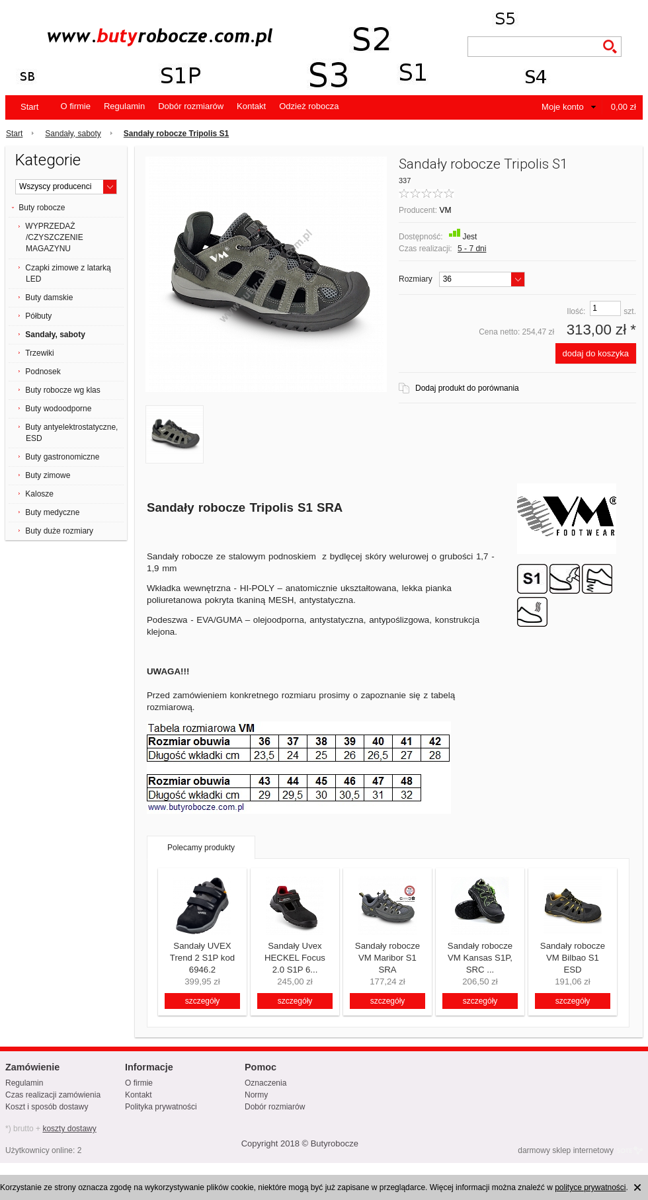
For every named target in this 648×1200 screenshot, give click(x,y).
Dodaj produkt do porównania (467, 388)
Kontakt (251, 106)
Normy (256, 1095)
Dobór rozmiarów (190, 106)
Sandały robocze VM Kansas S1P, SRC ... (480, 958)
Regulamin (124, 106)
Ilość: (576, 311)
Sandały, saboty (73, 133)
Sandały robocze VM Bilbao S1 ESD (572, 958)
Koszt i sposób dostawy (46, 1106)
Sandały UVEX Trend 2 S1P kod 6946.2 (202, 958)
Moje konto (563, 107)
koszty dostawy (69, 1128)
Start (29, 107)
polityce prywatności (590, 1187)
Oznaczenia (265, 1083)
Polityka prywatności (161, 1106)
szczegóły (202, 1001)
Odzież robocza (309, 106)
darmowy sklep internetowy (566, 1150)
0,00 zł (623, 107)
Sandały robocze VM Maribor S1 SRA (387, 958)
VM (445, 210)
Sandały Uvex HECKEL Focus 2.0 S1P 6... (294, 958)
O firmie (75, 106)
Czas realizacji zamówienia (53, 1095)
